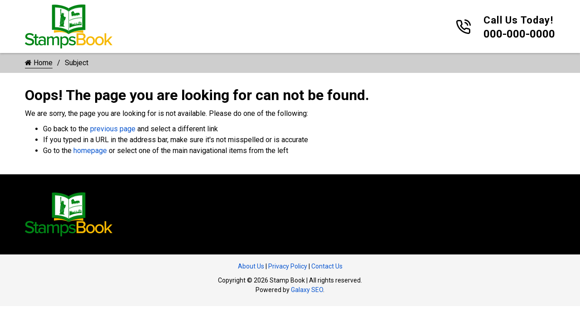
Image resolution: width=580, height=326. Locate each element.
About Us (251, 266)
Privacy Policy (287, 266)
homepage (90, 150)
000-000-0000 (519, 34)
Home (39, 62)
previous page (112, 129)
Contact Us (327, 266)
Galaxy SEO (307, 289)
